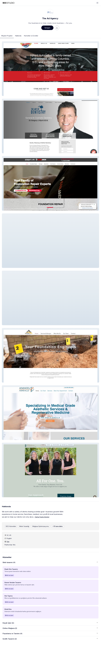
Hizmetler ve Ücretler (31, 36)
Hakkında (18, 36)
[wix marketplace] (8, 3)
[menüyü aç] (97, 2)
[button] (50, 68)
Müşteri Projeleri (6, 36)
